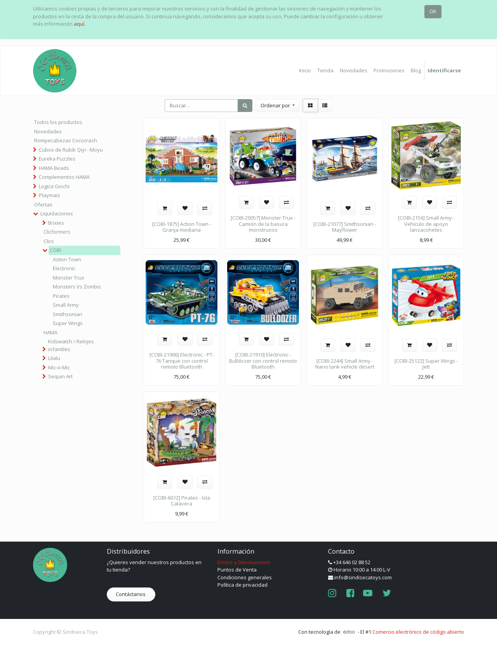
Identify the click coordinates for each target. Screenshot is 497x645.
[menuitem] (305, 70)
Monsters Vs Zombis (77, 286)
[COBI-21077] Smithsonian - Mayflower (344, 227)
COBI (55, 249)
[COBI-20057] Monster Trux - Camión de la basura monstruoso (263, 223)
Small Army (66, 304)
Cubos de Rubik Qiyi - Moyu (71, 149)
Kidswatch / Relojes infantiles (71, 345)
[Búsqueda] (245, 105)
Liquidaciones (56, 213)
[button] (277, 105)
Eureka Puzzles (57, 158)
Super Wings (68, 323)
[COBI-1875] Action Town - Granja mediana (181, 227)
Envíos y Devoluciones (243, 562)
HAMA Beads (54, 167)
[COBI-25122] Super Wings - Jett (426, 364)
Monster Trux (68, 277)
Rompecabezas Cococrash (65, 140)
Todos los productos (58, 122)
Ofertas (43, 204)
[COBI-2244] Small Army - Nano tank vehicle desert (344, 364)
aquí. (79, 23)
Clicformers (56, 231)
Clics (48, 241)
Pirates (61, 295)
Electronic (64, 268)
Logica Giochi (54, 186)
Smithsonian (67, 314)
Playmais (49, 195)
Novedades (48, 131)
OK (432, 11)
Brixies (56, 222)
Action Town (67, 259)
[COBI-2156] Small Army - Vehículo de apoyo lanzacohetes (426, 223)
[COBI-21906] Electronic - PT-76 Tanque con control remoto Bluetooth (181, 360)
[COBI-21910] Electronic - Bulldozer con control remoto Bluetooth (263, 360)
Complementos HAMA (64, 176)
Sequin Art (60, 376)
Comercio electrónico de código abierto (418, 631)
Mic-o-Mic (59, 367)
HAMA (50, 332)
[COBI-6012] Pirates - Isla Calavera (181, 500)
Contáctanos (131, 594)
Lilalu (54, 358)
